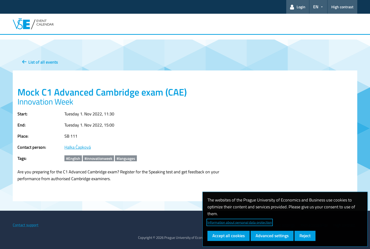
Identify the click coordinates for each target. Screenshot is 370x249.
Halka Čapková (77, 147)
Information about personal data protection (239, 222)
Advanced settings (272, 235)
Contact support (25, 225)
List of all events (40, 62)
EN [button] (315, 7)
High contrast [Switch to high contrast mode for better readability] (342, 7)
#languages (126, 158)
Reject (305, 235)
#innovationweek (98, 158)
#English (73, 158)
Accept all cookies (228, 235)
